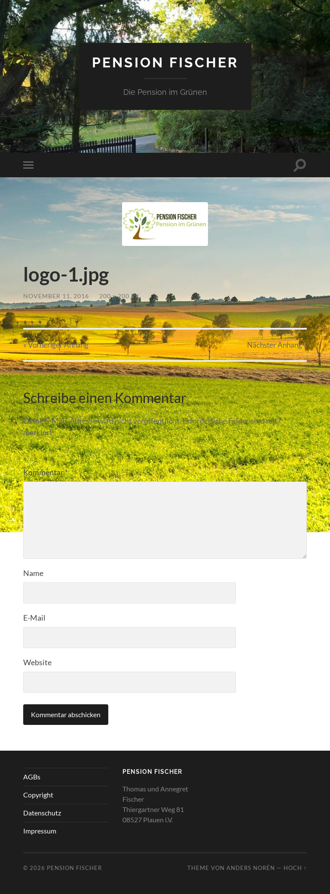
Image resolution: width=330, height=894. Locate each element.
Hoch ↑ (295, 867)
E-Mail (34, 617)
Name (33, 573)
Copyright (38, 795)
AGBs (31, 777)
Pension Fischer (165, 62)
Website (37, 662)
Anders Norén (250, 867)
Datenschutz (42, 813)
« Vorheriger (56, 344)
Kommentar (45, 472)
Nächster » (277, 344)
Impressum (39, 831)
